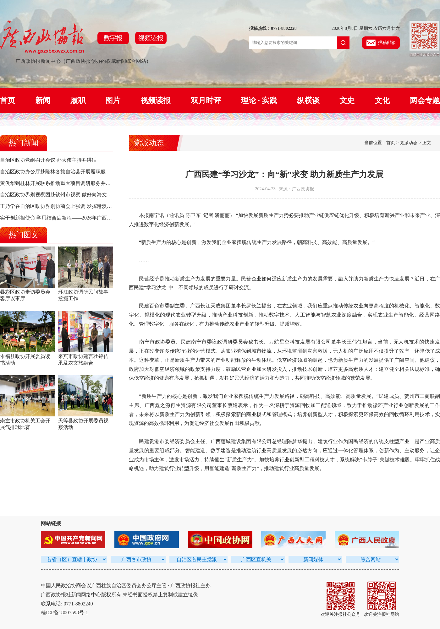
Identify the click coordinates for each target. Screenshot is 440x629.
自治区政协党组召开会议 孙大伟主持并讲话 (48, 160)
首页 (7, 100)
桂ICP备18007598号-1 (64, 612)
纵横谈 (308, 100)
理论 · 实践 (259, 100)
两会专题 (425, 100)
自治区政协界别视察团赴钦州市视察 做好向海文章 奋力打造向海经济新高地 (84, 194)
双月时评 (206, 100)
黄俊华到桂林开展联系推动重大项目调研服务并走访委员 (63, 183)
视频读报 (150, 38)
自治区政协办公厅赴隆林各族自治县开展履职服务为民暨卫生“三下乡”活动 (82, 171)
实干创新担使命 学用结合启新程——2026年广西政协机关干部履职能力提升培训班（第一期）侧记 (108, 217)
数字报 (113, 38)
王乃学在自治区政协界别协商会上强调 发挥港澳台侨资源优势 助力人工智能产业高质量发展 (102, 206)
